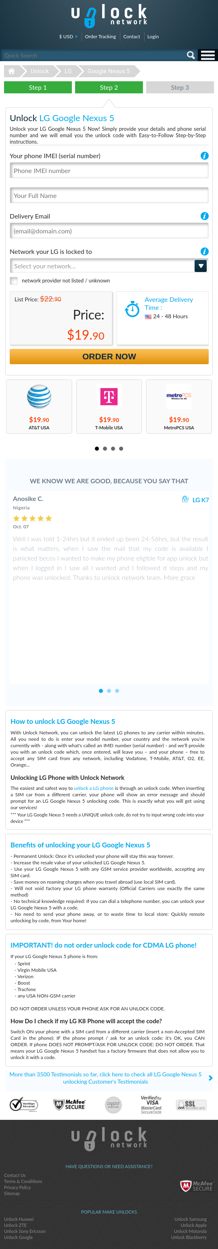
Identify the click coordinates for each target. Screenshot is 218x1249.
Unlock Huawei (19, 1141)
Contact (131, 36)
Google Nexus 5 (109, 71)
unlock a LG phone (93, 711)
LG (68, 71)
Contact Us (15, 1098)
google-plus (125, 1229)
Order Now (109, 356)
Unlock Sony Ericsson (25, 1153)
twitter (109, 1229)
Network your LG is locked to (51, 251)
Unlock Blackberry (189, 1159)
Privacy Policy (17, 1110)
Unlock (40, 71)
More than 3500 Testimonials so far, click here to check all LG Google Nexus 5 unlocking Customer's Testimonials (105, 1000)
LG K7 (201, 499)
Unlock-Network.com (109, 1062)
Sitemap (12, 1116)
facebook (93, 1229)
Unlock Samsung (190, 1141)
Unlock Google (18, 1159)
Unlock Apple (194, 1147)
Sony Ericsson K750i (24, 1186)
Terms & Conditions (23, 1104)
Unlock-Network (109, 16)
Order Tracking (100, 36)
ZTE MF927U (193, 1192)
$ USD (66, 36)
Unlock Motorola (190, 1153)
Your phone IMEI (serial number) (55, 155)
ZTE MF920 (15, 1192)
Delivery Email (30, 216)
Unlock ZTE (15, 1147)
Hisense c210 (193, 1186)
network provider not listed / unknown (66, 280)
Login (153, 36)
